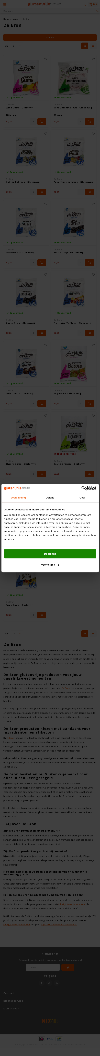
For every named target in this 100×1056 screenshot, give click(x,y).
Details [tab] (50, 497)
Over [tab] (82, 497)
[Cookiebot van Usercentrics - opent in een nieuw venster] (81, 488)
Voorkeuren (50, 564)
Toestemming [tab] (17, 497)
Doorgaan (50, 553)
